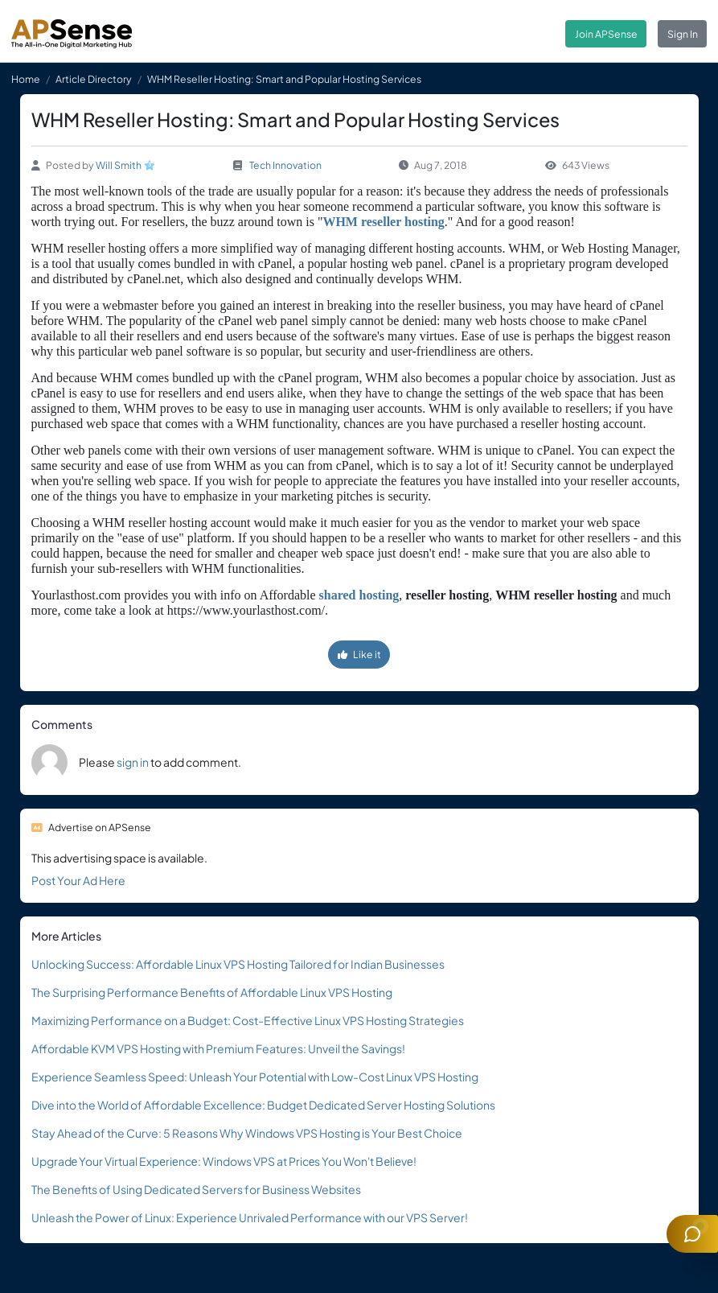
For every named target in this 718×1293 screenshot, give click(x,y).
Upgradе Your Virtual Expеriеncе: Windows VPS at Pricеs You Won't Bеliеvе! (223, 1161)
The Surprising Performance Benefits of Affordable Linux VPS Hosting (211, 992)
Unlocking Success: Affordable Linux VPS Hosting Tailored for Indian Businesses (238, 964)
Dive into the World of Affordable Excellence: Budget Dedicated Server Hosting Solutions (263, 1104)
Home (25, 78)
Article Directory (93, 78)
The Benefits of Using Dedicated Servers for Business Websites (196, 1189)
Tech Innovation (285, 165)
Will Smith (119, 165)
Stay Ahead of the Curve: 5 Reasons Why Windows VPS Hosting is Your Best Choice (246, 1133)
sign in (133, 762)
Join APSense (606, 33)
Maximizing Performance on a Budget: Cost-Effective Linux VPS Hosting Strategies (247, 1020)
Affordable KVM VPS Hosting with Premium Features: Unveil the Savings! (218, 1048)
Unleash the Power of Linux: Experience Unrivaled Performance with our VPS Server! (249, 1217)
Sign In (682, 33)
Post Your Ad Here (78, 880)
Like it (359, 654)
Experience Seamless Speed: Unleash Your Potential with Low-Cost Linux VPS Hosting (254, 1076)
